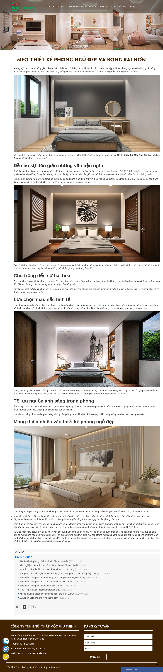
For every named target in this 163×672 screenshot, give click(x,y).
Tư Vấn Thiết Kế (101, 6)
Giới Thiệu (60, 6)
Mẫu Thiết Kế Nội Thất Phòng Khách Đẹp (40, 589)
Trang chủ (50, 6)
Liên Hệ (132, 6)
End (34, 607)
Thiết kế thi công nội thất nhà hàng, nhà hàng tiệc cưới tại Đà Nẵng (52, 577)
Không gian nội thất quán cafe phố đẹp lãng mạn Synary (47, 594)
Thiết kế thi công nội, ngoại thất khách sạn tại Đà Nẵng (46, 581)
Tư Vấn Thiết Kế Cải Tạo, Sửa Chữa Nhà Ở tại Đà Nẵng (47, 569)
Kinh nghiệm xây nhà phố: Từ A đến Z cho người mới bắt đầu (49, 565)
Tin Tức (112, 6)
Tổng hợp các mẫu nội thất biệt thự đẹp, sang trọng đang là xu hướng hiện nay (58, 573)
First (18, 607)
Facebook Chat (131, 670)
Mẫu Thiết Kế (81, 6)
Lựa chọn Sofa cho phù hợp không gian (39, 598)
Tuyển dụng (122, 6)
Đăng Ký (95, 657)
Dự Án (91, 6)
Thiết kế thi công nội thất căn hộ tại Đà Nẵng (41, 585)
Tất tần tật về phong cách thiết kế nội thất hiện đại (44, 561)
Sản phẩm (71, 6)
